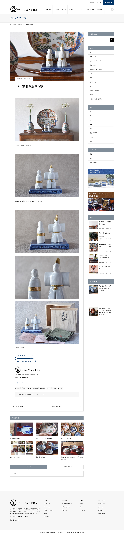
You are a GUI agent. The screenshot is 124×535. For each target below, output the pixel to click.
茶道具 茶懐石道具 (95, 90)
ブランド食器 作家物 (96, 99)
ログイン (99, 2)
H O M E (48, 9)
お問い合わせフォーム (23, 355)
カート (109, 2)
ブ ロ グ (81, 9)
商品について (27, 78)
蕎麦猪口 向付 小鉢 (96, 69)
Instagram (100, 9)
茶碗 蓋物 (93, 65)
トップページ (47, 503)
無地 (91, 141)
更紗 (91, 124)
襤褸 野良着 (93, 133)
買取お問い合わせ (102, 513)
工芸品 (81, 503)
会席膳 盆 (93, 82)
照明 (91, 154)
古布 (81, 507)
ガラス (91, 73)
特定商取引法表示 (102, 503)
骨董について (65, 510)
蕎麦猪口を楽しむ (66, 507)
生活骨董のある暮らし (67, 503)
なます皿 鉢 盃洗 (95, 61)
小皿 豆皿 (93, 56)
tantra (23, 394)
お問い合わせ (90, 9)
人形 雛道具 (93, 162)
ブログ (45, 513)
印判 (91, 86)
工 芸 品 (56, 9)
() (99, 297)
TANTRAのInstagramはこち (25, 361)
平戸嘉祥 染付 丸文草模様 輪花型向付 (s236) (105, 288)
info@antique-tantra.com (21, 383)
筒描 (91, 128)
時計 (91, 158)
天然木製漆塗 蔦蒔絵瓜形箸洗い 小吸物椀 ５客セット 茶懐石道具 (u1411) (105, 311)
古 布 (64, 9)
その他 (91, 94)
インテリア (72, 9)
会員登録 (92, 2)
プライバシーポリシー (103, 507)
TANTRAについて (48, 507)
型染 (91, 111)
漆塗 (91, 77)
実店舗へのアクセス (48, 510)
